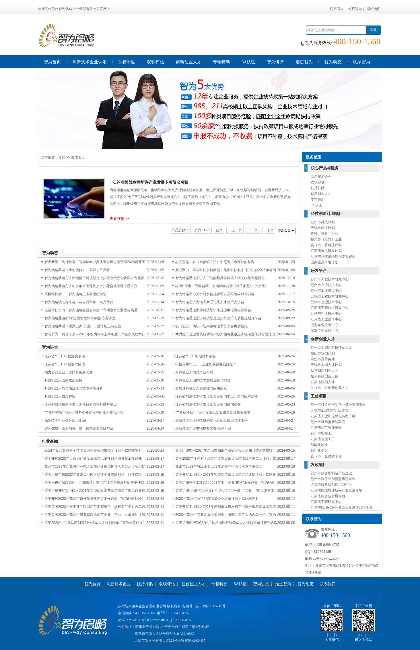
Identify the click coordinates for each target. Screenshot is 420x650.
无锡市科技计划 (323, 228)
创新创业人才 (321, 194)
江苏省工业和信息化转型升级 (333, 416)
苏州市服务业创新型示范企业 (333, 479)
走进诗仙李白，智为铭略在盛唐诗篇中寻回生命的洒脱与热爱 (90, 310)
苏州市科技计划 (323, 222)
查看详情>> (119, 218)
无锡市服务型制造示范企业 (331, 485)
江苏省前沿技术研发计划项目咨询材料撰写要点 (80, 404)
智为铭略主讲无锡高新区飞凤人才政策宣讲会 (209, 302)
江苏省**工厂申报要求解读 (64, 364)
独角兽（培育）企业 (326, 239)
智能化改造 (319, 445)
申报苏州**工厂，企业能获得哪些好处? (205, 364)
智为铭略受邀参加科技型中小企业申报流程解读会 (213, 310)
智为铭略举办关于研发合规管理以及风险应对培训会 (214, 294)
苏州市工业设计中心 (326, 291)
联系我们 (328, 584)
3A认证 (316, 205)
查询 (373, 30)
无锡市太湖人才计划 (326, 365)
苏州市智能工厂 (323, 433)
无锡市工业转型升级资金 (330, 410)
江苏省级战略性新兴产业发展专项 (336, 490)
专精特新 (317, 199)
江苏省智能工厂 (323, 439)
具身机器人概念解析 (59, 396)
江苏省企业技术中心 (326, 314)
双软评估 (317, 182)
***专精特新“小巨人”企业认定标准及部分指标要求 (212, 412)
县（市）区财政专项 (326, 456)
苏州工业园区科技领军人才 (331, 348)
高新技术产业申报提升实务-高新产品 (203, 428)
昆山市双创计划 (323, 353)
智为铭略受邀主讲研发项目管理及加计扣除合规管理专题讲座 (90, 286)
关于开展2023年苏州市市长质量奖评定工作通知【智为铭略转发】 (94, 499)
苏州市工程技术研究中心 (330, 279)
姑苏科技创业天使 (324, 376)
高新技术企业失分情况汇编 (65, 420)
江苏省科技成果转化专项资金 (333, 256)
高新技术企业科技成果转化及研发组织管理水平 (211, 420)
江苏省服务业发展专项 (328, 496)
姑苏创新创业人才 (324, 371)
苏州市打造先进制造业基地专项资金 (338, 405)
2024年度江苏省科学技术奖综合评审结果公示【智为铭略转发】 (93, 451)
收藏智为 (355, 9)
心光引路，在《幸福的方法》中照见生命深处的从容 (214, 262)
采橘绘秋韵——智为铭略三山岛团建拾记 (75, 294)
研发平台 (319, 271)
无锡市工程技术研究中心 (330, 296)
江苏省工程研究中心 (326, 502)
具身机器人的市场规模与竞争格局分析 (73, 388)
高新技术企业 (321, 177)
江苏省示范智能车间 (326, 428)
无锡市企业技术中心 (326, 302)
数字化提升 (319, 451)
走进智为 (283, 584)
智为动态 (306, 584)
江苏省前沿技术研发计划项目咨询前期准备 (208, 404)
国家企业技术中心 (324, 325)
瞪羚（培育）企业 (324, 234)
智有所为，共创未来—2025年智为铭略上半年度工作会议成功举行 (94, 334)
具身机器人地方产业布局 (194, 372)
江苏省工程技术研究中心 (330, 308)
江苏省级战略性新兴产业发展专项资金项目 (150, 182)
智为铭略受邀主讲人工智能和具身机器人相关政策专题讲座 (220, 278)
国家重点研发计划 (324, 262)
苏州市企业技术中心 (326, 285)
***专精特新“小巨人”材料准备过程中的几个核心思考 (83, 412)
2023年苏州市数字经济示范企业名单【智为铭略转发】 (217, 499)
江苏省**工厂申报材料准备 (195, 356)
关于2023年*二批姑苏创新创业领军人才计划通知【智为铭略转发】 (95, 523)
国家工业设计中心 (324, 331)
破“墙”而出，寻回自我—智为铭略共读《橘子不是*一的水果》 (222, 286)
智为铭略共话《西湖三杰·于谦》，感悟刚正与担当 (82, 326)
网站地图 (373, 9)
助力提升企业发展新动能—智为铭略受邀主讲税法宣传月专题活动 (225, 334)
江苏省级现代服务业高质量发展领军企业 (342, 508)
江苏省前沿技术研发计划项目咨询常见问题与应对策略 (216, 396)
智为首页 (92, 584)
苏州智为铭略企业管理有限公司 (142, 606)
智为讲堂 (261, 584)
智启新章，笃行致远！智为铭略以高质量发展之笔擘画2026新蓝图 (94, 262)
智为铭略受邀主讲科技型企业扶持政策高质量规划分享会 (218, 318)
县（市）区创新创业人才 (330, 388)
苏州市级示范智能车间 (328, 422)
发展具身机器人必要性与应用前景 (201, 388)
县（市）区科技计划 (326, 245)
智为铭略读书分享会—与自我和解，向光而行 (78, 302)
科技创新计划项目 (327, 214)
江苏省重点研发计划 (326, 251)
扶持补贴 (317, 188)
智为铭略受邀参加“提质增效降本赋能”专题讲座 (80, 318)
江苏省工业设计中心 (326, 319)
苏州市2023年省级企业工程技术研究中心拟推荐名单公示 (218, 467)
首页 (61, 157)
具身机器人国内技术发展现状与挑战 (202, 380)
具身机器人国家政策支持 (63, 380)
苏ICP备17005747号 (210, 606)
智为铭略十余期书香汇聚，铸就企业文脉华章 (78, 428)
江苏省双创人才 (323, 382)
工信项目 (319, 396)
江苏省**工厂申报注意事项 (64, 356)
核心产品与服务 (325, 168)
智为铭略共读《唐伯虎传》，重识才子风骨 (77, 270)
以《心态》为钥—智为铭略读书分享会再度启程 (211, 326)
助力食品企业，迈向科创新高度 (68, 372)
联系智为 (337, 9)
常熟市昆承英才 (323, 359)
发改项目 (78, 157)
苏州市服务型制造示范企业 (331, 473)
